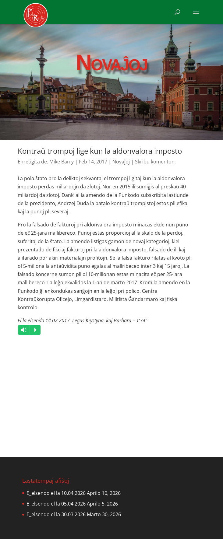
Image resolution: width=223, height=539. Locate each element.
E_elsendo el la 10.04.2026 (56, 493)
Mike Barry (61, 161)
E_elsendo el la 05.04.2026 (56, 503)
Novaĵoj (121, 161)
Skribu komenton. (155, 161)
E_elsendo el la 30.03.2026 (56, 514)
